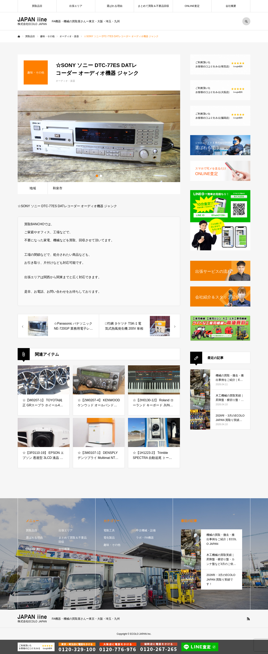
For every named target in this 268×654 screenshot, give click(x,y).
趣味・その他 (112, 544)
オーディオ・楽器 (65, 80)
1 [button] (97, 176)
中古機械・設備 (146, 530)
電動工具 (109, 530)
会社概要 (231, 5)
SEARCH (246, 21)
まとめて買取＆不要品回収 (153, 5)
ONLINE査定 (192, 5)
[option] (99, 136)
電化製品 (109, 537)
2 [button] (101, 176)
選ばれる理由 (114, 5)
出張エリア (75, 5)
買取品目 (37, 5)
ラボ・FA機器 (144, 537)
